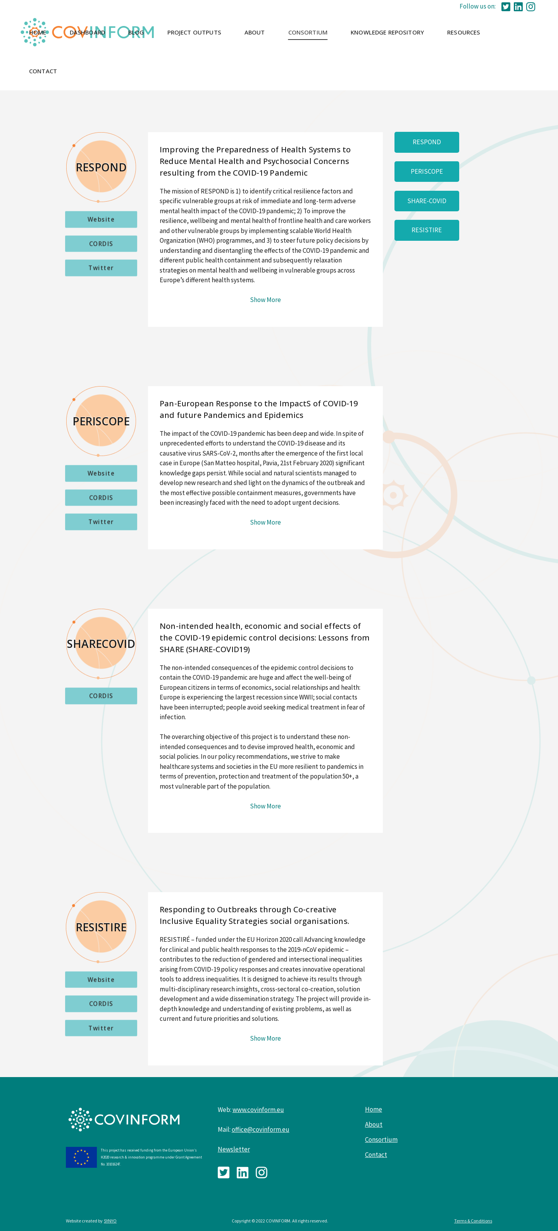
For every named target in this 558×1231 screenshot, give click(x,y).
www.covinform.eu (258, 1109)
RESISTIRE (427, 230)
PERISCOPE (427, 171)
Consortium (381, 1139)
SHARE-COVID (426, 201)
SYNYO (110, 1221)
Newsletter (234, 1149)
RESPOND (427, 142)
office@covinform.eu (260, 1129)
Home (373, 1109)
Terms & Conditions (473, 1221)
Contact (376, 1154)
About (373, 1124)
